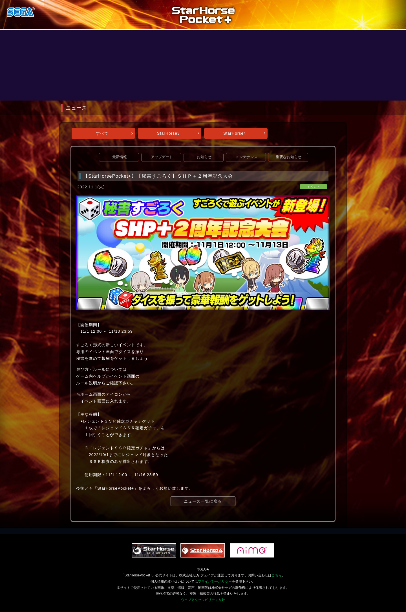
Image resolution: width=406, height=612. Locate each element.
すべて (102, 133)
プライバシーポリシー (215, 581)
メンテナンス (246, 157)
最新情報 (119, 157)
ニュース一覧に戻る (203, 501)
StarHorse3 (168, 133)
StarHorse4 (234, 133)
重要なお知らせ (288, 157)
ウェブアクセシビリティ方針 (203, 600)
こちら (277, 575)
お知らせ (204, 157)
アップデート (162, 157)
